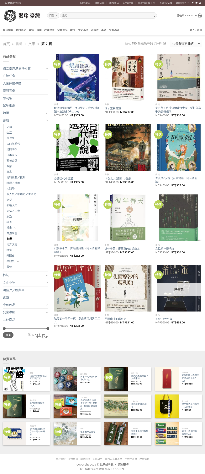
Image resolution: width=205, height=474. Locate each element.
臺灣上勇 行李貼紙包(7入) (189, 432)
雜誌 (6, 275)
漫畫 (9, 227)
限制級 (7, 98)
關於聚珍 (85, 3)
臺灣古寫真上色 (146, 3)
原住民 (11, 138)
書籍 (31, 30)
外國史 (11, 255)
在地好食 (49, 30)
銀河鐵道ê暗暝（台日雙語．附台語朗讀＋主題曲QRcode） (76, 109)
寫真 (9, 171)
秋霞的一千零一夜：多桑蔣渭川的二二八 (77, 320)
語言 (9, 222)
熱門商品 (21, 30)
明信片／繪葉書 (13, 290)
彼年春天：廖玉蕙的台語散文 (122, 248)
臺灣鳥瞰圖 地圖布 (139, 405)
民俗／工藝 (13, 211)
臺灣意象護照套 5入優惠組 (139, 377)
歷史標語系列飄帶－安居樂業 (190, 405)
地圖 (39, 30)
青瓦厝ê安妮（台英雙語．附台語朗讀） (176, 179)
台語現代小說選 (63, 178)
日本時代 (12, 155)
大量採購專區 (12, 83)
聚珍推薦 (8, 30)
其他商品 (9, 319)
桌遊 (103, 30)
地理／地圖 (13, 183)
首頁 (6, 43)
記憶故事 (128, 3)
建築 (9, 199)
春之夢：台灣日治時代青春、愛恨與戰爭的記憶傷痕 (178, 109)
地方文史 (12, 244)
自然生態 (12, 233)
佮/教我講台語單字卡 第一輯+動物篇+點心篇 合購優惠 (88, 404)
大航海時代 (13, 143)
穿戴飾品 (62, 30)
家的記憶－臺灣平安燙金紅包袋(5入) (190, 378)
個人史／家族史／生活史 (21, 194)
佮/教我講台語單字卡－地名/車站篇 (37, 431)
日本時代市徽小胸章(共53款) (88, 378)
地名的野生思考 (87, 431)
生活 (9, 132)
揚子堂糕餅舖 (113, 108)
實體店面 (100, 3)
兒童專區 (114, 30)
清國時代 (12, 149)
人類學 (11, 188)
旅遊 (9, 216)
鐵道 (72, 30)
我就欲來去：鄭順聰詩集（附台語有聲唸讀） (77, 250)
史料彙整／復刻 (16, 177)
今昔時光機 (166, 3)
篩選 (8, 335)
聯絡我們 (182, 3)
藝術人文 (12, 205)
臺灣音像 (9, 90)
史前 (9, 127)
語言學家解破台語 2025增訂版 (38, 377)
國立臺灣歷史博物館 (17, 68)
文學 (31, 43)
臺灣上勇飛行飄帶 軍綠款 (139, 432)
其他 (9, 266)
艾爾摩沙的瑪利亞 (115, 319)
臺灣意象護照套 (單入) (37, 404)
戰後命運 (12, 160)
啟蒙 (9, 166)
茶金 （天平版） (165, 319)
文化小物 (83, 30)
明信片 (95, 30)
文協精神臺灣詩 (164, 248)
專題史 (11, 261)
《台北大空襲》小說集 (118, 178)
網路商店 (114, 3)
